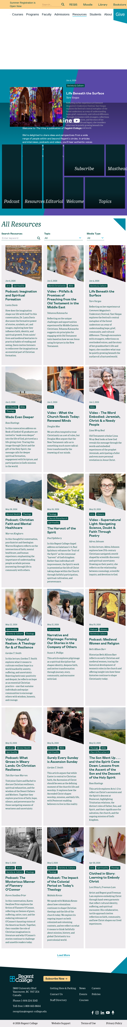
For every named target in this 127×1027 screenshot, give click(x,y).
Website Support (61, 1023)
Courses (17, 14)
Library (102, 4)
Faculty (46, 14)
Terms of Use (88, 1023)
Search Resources (11, 233)
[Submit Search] (62, 4)
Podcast (94, 630)
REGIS (73, 4)
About (108, 14)
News (82, 988)
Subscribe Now (54, 978)
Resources (80, 14)
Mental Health (13, 514)
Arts (8, 286)
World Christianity (57, 286)
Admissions (62, 14)
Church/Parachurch (57, 519)
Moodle (87, 4)
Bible (71, 286)
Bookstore (119, 4)
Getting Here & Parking (63, 988)
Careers (96, 988)
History (100, 514)
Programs (32, 14)
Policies (96, 994)
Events (83, 994)
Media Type (93, 233)
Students (95, 14)
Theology (10, 411)
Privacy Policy (114, 1023)
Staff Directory (58, 1000)
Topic (47, 233)
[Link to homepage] (9, 14)
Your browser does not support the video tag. (63, 49)
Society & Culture (75, 86)
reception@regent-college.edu (30, 1011)
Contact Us (56, 994)
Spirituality (19, 286)
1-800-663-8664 (32, 1006)
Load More (63, 955)
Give (120, 14)
